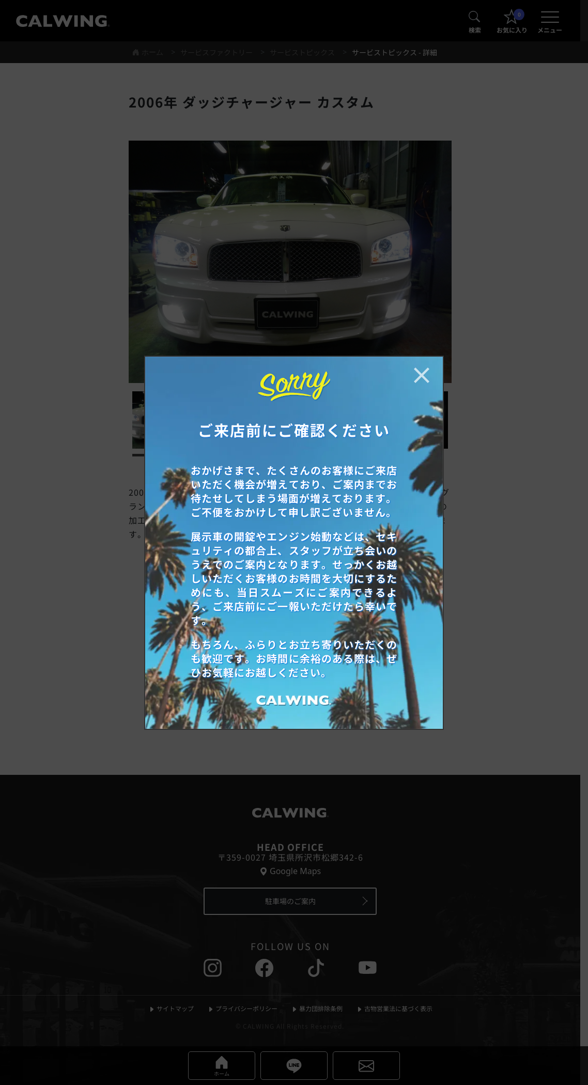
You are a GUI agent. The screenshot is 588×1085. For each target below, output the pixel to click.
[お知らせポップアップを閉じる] (421, 375)
